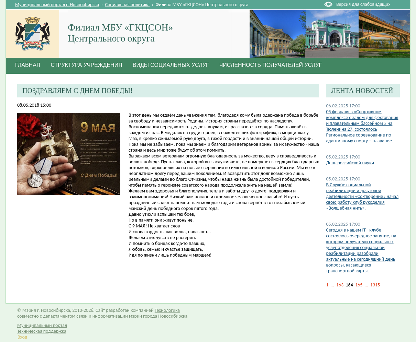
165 (358, 285)
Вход (22, 337)
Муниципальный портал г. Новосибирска (57, 5)
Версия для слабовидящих (363, 4)
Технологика (167, 310)
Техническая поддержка (41, 331)
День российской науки (350, 163)
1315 (375, 285)
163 (339, 285)
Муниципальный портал (42, 325)
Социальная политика (127, 5)
